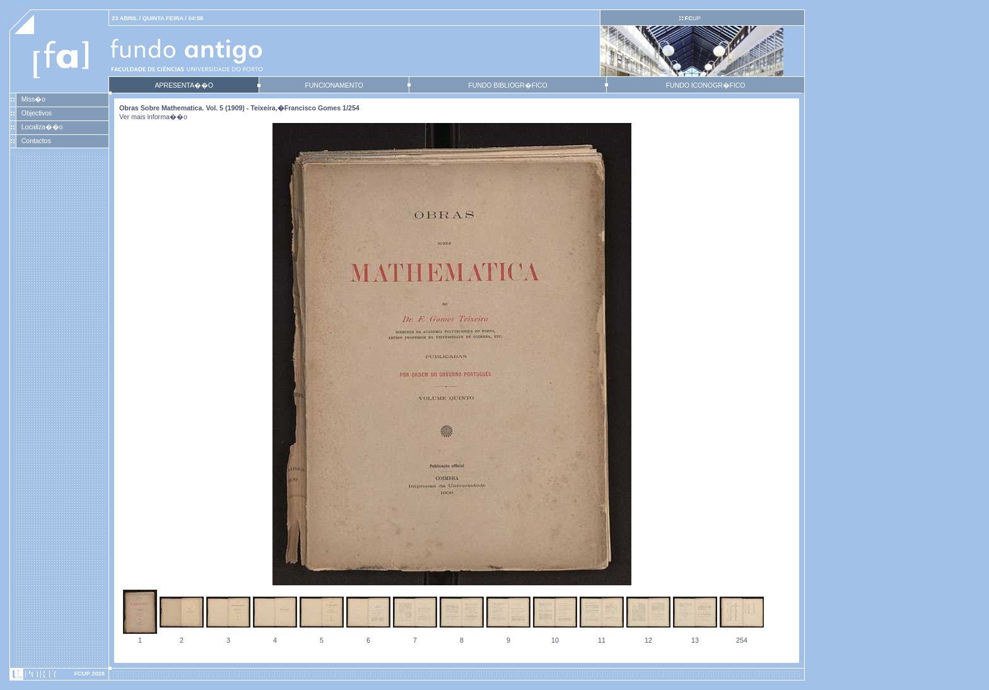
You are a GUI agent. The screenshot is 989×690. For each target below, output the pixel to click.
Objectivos (36, 113)
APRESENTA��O (184, 85)
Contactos (36, 140)
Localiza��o (42, 127)
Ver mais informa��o (153, 116)
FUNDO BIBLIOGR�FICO (507, 85)
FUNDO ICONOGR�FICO (706, 85)
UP (692, 18)
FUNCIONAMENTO (334, 85)
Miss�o (33, 99)
